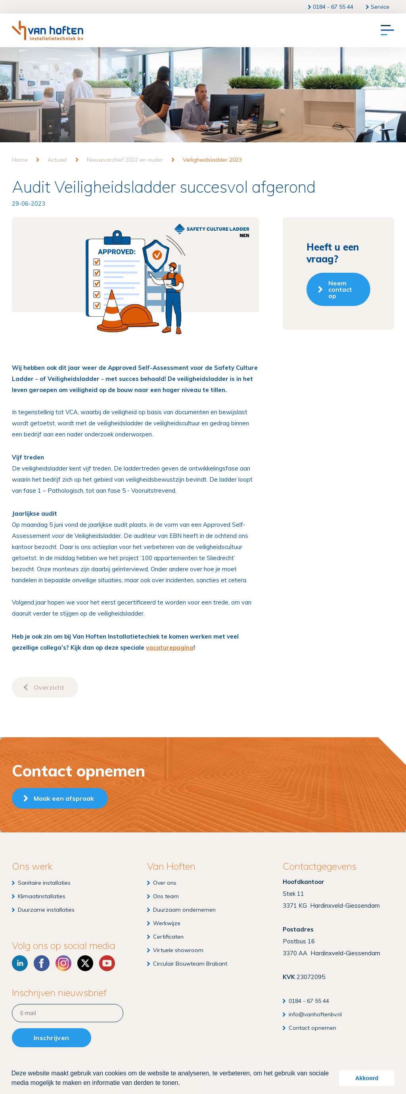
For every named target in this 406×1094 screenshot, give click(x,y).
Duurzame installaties (46, 909)
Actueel (57, 159)
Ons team (166, 896)
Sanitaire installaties (44, 882)
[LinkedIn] (20, 963)
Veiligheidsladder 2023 (212, 159)
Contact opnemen (312, 1027)
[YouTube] (107, 963)
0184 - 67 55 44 (333, 6)
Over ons (164, 882)
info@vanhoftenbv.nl (315, 1014)
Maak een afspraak (64, 798)
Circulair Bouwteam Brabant (190, 963)
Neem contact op (340, 289)
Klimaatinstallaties (41, 896)
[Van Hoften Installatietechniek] (47, 30)
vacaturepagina (169, 647)
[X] (85, 963)
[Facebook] (42, 963)
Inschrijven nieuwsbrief (59, 992)
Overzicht (49, 687)
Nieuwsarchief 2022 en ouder (125, 159)
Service (380, 6)
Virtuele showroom (178, 950)
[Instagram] (63, 963)
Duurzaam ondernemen (184, 909)
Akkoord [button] (366, 1078)
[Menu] (387, 30)
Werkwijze (166, 923)
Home (20, 159)
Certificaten (168, 936)
